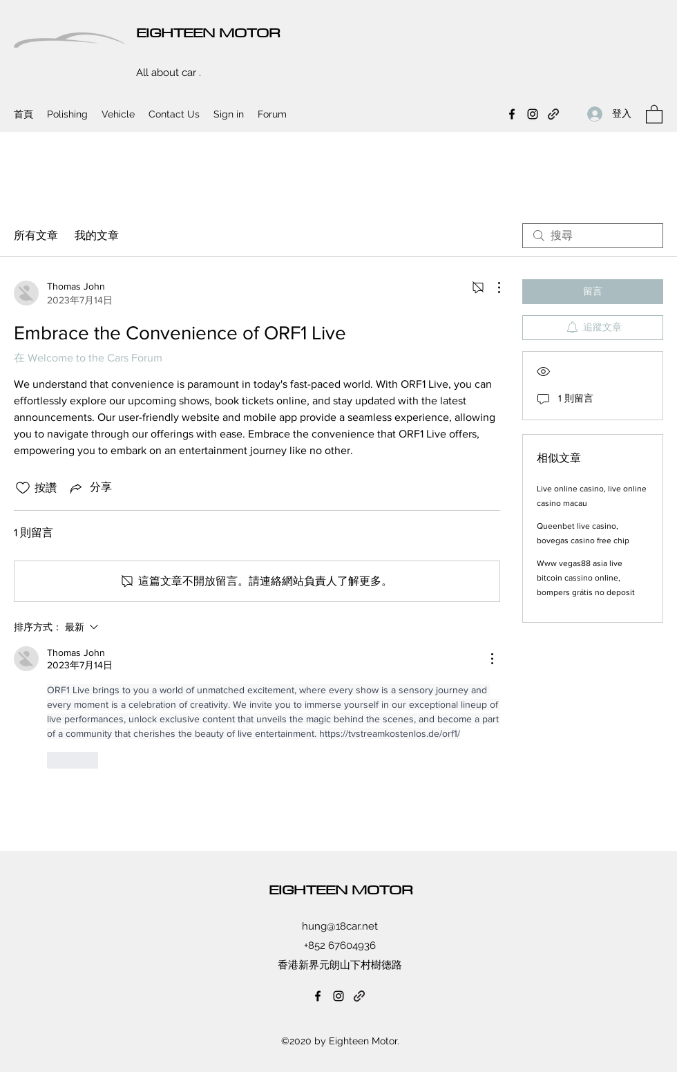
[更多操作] (492, 287)
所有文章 (36, 236)
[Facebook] (512, 114)
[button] (654, 114)
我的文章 (97, 236)
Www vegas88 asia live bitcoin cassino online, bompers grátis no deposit (586, 577)
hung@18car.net (340, 926)
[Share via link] (90, 488)
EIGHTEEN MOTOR (208, 32)
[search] (592, 235)
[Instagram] (533, 114)
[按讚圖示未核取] (23, 488)
